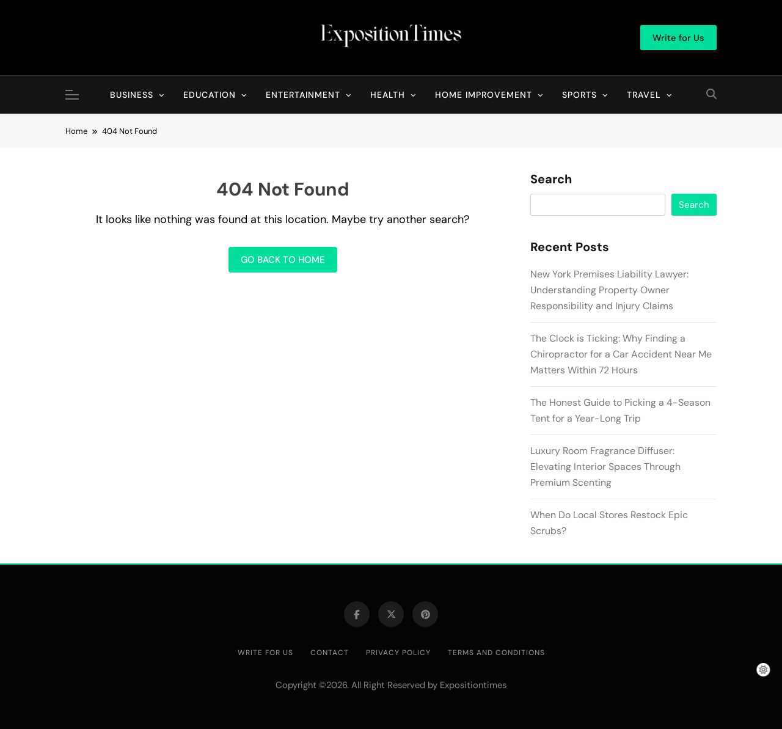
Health (387, 94)
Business (131, 94)
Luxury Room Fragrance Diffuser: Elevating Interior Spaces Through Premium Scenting (605, 466)
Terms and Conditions (496, 653)
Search (551, 179)
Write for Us (265, 653)
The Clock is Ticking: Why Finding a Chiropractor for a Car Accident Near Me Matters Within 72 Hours (621, 354)
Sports (579, 94)
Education (209, 94)
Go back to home (283, 260)
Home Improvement (483, 94)
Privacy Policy (398, 653)
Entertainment (303, 94)
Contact (329, 653)
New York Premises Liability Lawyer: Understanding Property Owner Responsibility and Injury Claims (609, 290)
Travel (644, 94)
